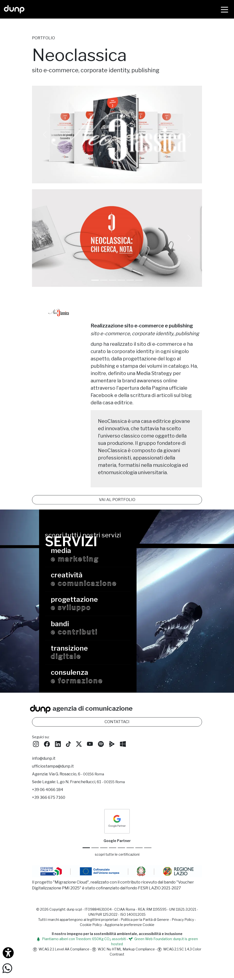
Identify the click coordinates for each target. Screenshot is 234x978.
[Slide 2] (112, 280)
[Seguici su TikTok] (68, 753)
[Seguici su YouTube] (90, 753)
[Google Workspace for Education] (112, 857)
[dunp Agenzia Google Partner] (117, 830)
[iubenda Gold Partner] (139, 857)
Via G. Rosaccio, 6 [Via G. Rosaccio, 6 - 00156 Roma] (76, 783)
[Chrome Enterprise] (121, 857)
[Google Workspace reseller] (103, 857)
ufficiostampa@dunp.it (53, 776)
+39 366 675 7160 (48, 807)
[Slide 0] (95, 176)
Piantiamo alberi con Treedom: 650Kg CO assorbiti (81, 948)
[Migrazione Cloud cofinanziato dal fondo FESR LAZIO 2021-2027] (117, 881)
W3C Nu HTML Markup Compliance (123, 959)
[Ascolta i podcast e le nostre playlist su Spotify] (101, 753)
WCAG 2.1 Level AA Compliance (61, 959)
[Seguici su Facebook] (47, 753)
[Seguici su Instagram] (36, 753)
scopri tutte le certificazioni (117, 864)
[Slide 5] (139, 280)
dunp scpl (74, 919)
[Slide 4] (130, 280)
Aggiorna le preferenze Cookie (129, 934)
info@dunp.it (43, 768)
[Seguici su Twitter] (79, 753)
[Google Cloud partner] (95, 857)
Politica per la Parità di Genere (145, 929)
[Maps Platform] (130, 857)
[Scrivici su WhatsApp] (7, 968)
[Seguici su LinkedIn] (58, 753)
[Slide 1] (103, 176)
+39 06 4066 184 (47, 799)
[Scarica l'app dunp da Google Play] (112, 753)
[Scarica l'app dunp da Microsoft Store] (123, 753)
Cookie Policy (91, 934)
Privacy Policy (183, 929)
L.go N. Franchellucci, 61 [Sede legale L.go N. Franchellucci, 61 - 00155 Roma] (91, 791)
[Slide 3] (121, 280)
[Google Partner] (86, 857)
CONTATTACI (117, 731)
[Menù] (224, 9)
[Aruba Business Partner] (147, 857)
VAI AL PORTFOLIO (117, 483)
